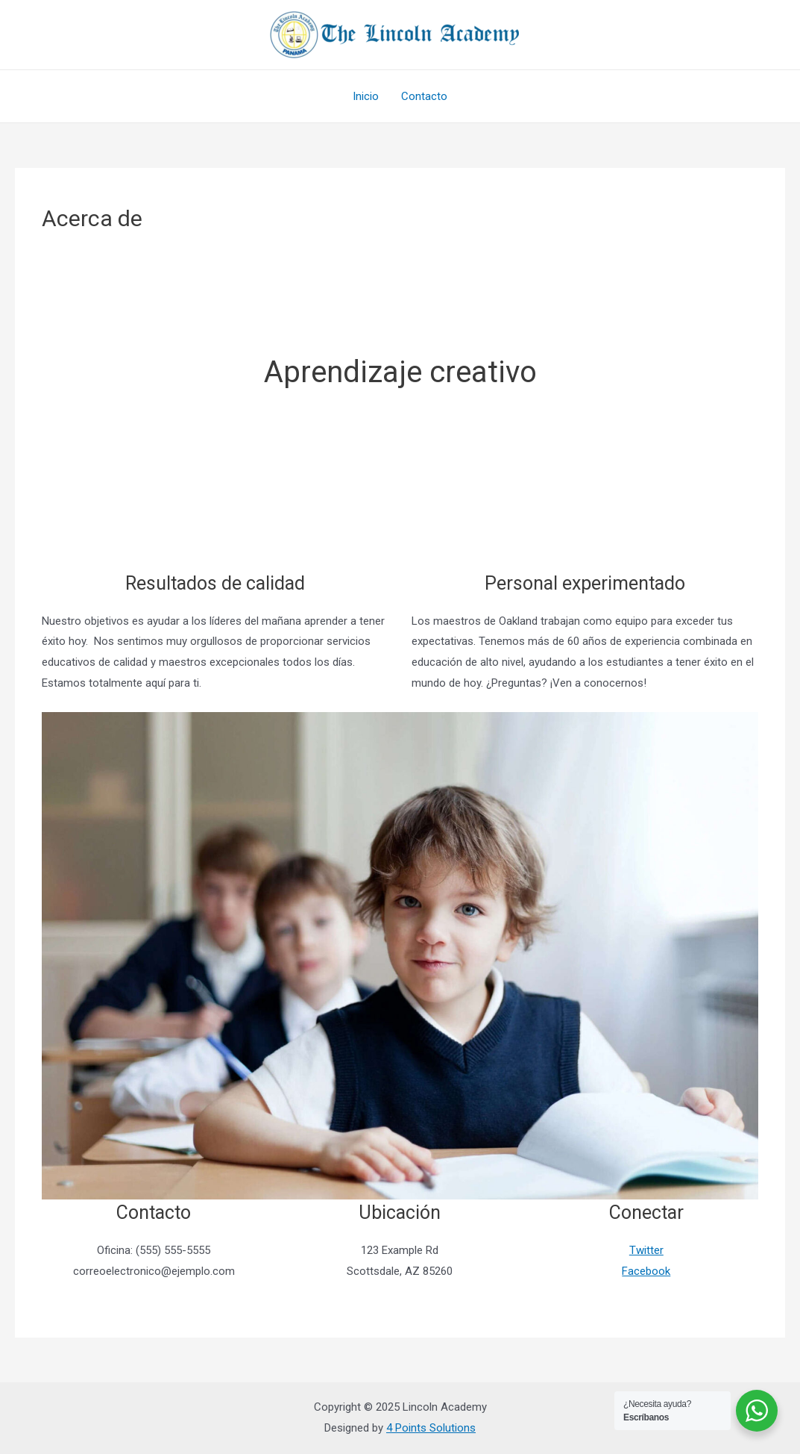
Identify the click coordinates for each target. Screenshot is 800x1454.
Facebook (646, 1271)
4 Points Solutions (431, 1428)
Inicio (366, 96)
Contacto (424, 96)
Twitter (646, 1250)
